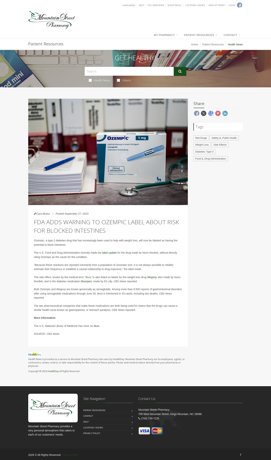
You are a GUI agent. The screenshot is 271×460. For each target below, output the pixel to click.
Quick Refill (175, 5)
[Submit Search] (180, 71)
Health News (99, 80)
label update (109, 252)
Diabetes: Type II (204, 151)
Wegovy (151, 277)
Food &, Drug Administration (210, 158)
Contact (230, 35)
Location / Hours (195, 5)
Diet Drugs (201, 138)
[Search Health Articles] (129, 71)
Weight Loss (202, 144)
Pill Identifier (156, 5)
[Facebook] (240, 454)
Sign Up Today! (217, 5)
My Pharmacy (164, 35)
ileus (96, 325)
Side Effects (220, 144)
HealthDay (53, 371)
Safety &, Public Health (224, 138)
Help (141, 5)
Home (194, 44)
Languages (128, 5)
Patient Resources (199, 35)
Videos (124, 80)
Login (232, 5)
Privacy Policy (91, 433)
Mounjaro (86, 281)
